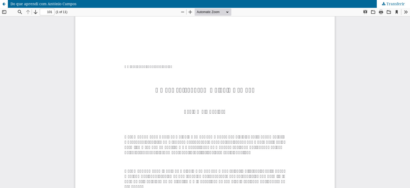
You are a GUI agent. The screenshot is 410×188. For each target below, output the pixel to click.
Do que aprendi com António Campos (43, 3)
